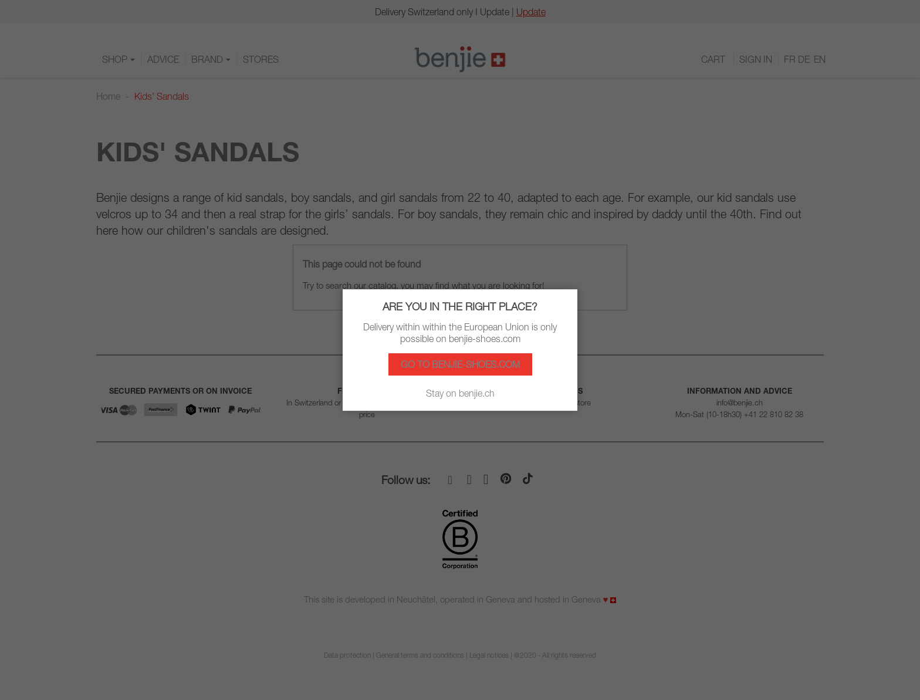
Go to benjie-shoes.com (460, 364)
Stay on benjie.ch (460, 393)
